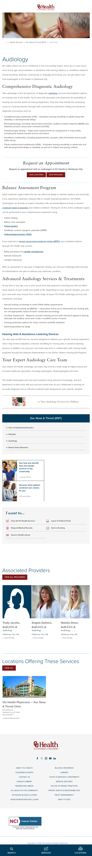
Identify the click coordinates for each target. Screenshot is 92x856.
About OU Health (24, 777)
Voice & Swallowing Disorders (23, 430)
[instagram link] (46, 767)
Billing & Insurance (64, 777)
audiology (53, 95)
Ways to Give (64, 811)
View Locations (33, 176)
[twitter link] (41, 767)
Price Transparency (64, 806)
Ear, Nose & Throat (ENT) (36, 44)
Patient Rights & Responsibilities (64, 801)
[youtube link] (50, 767)
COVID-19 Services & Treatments (64, 787)
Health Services (16, 44)
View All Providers (17, 581)
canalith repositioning (33, 254)
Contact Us (24, 787)
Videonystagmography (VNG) (18, 237)
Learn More (28, 481)
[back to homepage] (6, 44)
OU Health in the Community (24, 801)
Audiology (13, 444)
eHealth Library (24, 792)
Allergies (13, 437)
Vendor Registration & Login (24, 811)
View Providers (58, 176)
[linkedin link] (55, 767)
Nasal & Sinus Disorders (20, 451)
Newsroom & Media (24, 797)
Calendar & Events (24, 782)
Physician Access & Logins (24, 806)
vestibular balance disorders (15, 210)
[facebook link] (36, 767)
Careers (64, 782)
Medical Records (64, 792)
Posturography (11, 228)
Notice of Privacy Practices (64, 797)
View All (10, 672)
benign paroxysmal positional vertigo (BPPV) (39, 244)
